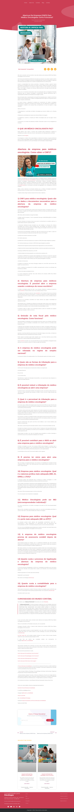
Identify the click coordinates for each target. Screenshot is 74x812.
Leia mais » (27, 783)
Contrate (38, 2)
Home (25, 2)
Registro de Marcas (63, 800)
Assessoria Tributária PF (64, 798)
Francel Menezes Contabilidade (29, 179)
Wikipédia (46, 601)
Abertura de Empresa (63, 793)
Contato (48, 2)
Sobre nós (31, 2)
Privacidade (28, 800)
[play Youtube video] (37, 166)
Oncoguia (26, 135)
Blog (43, 2)
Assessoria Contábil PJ (63, 796)
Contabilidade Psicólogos (25, 698)
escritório (22, 290)
